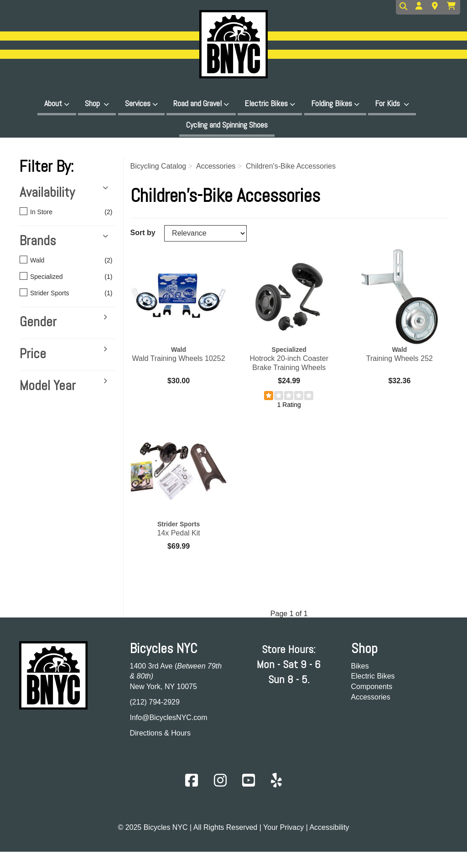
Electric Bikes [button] (266, 103)
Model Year (48, 388)
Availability (47, 195)
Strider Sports (62, 296)
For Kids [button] (388, 103)
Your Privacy (283, 830)
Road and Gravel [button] (197, 103)
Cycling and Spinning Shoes (227, 126)
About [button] (53, 103)
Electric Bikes (373, 679)
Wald (62, 263)
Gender (38, 325)
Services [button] (137, 103)
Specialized (62, 279)
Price (33, 356)
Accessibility (329, 830)
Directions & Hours (160, 736)
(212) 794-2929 (155, 705)
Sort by (143, 235)
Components (372, 690)
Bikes (360, 669)
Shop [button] (93, 103)
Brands (38, 243)
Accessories (370, 700)
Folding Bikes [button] (331, 103)
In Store (62, 215)
